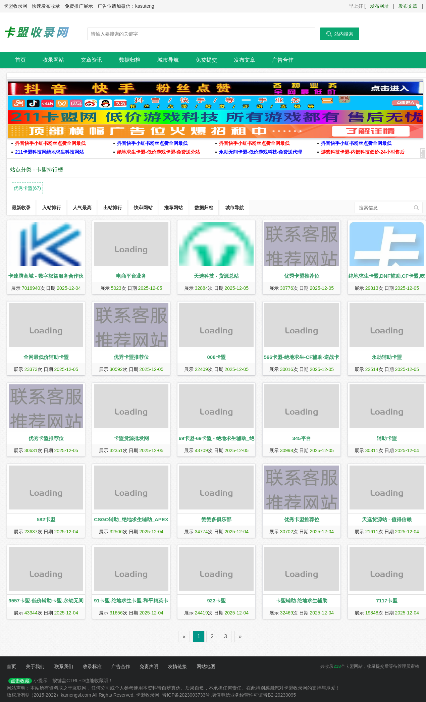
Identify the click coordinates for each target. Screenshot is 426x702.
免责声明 (149, 666)
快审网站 (143, 207)
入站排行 (51, 207)
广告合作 (283, 60)
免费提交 (206, 60)
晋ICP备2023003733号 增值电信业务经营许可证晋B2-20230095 (229, 695)
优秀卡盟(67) (27, 188)
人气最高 (82, 207)
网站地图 (206, 666)
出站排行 (112, 207)
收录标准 (92, 666)
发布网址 (379, 6)
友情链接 (177, 666)
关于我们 (35, 666)
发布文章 (407, 6)
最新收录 (21, 207)
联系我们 (63, 666)
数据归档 (130, 60)
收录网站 (53, 60)
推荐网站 (173, 207)
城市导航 (168, 60)
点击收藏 (20, 681)
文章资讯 (91, 60)
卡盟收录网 (36, 32)
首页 (20, 60)
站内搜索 (339, 34)
